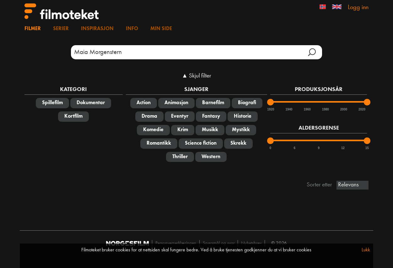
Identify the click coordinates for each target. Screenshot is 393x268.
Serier (61, 28)
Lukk (366, 250)
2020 (361, 109)
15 (367, 148)
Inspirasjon (97, 28)
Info (132, 28)
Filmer (32, 28)
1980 (325, 109)
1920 (270, 109)
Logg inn (358, 7)
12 (343, 148)
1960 (307, 109)
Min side (161, 28)
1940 (288, 109)
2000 (343, 109)
